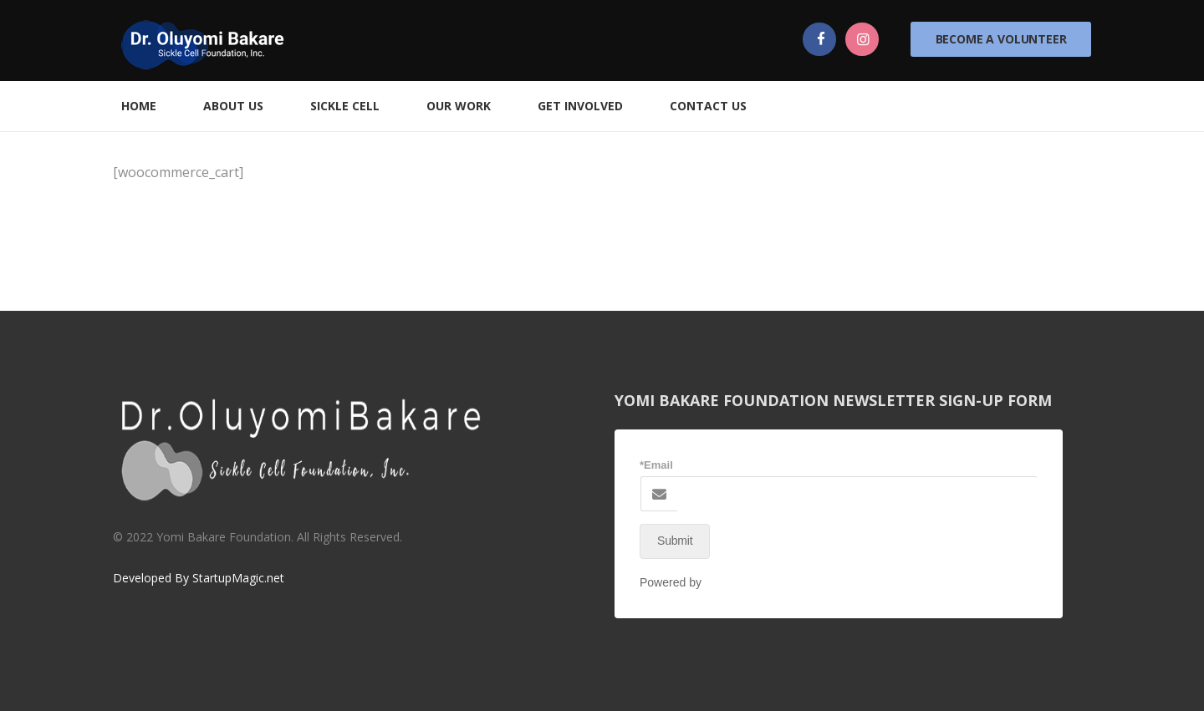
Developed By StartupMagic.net (198, 578)
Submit (674, 540)
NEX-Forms (735, 582)
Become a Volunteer (1001, 39)
